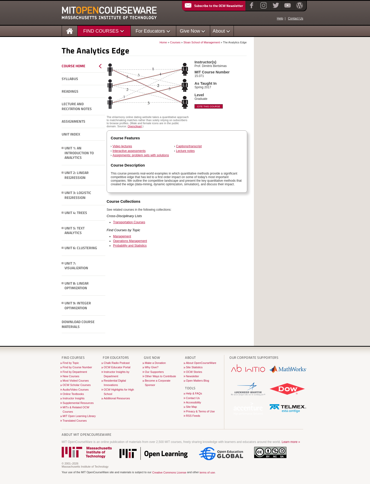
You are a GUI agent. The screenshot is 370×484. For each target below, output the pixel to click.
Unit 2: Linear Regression (76, 175)
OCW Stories (194, 371)
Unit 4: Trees (75, 212)
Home (163, 42)
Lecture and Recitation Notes (77, 106)
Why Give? (152, 367)
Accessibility (193, 402)
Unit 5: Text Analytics (74, 230)
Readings (70, 91)
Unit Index (71, 134)
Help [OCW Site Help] (280, 18)
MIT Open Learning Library (79, 416)
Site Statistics (194, 367)
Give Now (190, 31)
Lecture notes (185, 151)
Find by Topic (71, 362)
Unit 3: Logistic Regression (77, 195)
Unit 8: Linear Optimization (76, 286)
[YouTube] (287, 9)
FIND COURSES (101, 31)
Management (122, 236)
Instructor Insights (74, 398)
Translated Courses (75, 420)
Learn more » (291, 442)
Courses (175, 42)
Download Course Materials (78, 324)
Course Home (73, 66)
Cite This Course (208, 106)
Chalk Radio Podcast (117, 362)
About (219, 31)
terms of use (207, 472)
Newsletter (192, 376)
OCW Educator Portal (117, 367)
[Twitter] (275, 8)
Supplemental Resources (78, 402)
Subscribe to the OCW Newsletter (213, 5)
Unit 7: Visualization (76, 265)
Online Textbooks (73, 393)
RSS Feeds (193, 415)
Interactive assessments (129, 151)
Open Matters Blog (197, 380)
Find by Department (75, 371)
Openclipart (135, 126)
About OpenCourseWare (201, 362)
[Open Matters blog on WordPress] (299, 9)
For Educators (150, 31)
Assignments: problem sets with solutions (141, 155)
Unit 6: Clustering (80, 248)
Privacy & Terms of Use (200, 411)
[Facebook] (250, 8)
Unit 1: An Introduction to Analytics (79, 153)
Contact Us (295, 18)
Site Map (191, 406)
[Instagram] (263, 8)
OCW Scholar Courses (77, 384)
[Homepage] (69, 30)
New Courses (71, 376)
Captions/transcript (189, 146)
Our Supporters (154, 371)
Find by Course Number (77, 367)
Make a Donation (155, 362)
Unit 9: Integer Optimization (77, 305)
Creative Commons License (169, 472)
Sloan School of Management (201, 42)
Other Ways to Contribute (160, 376)
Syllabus (70, 78)
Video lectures (122, 146)
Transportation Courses (129, 222)
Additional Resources (117, 398)
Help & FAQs (194, 393)
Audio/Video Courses (76, 389)
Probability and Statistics (130, 245)
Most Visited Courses (76, 380)
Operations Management (130, 241)
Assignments (73, 121)
